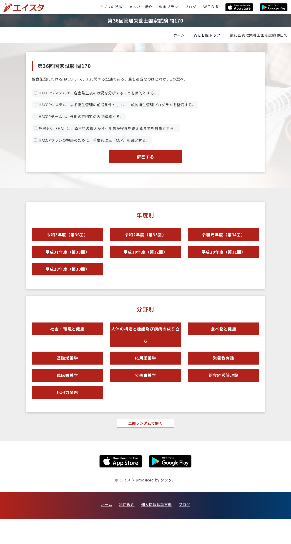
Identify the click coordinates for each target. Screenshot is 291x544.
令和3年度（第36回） (67, 239)
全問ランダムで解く (145, 448)
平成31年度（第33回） (67, 258)
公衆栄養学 (145, 395)
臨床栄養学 (67, 395)
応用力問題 (67, 415)
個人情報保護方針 (156, 529)
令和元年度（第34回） (223, 239)
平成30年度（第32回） (145, 258)
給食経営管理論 (223, 395)
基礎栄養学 (67, 375)
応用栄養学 (145, 375)
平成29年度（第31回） (223, 258)
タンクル (168, 505)
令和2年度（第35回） (145, 239)
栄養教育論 (223, 375)
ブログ (184, 529)
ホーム (179, 35)
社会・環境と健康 (67, 341)
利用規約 (126, 529)
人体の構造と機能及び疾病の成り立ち (145, 348)
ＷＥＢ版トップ (207, 35)
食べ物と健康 (223, 341)
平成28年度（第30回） (67, 278)
